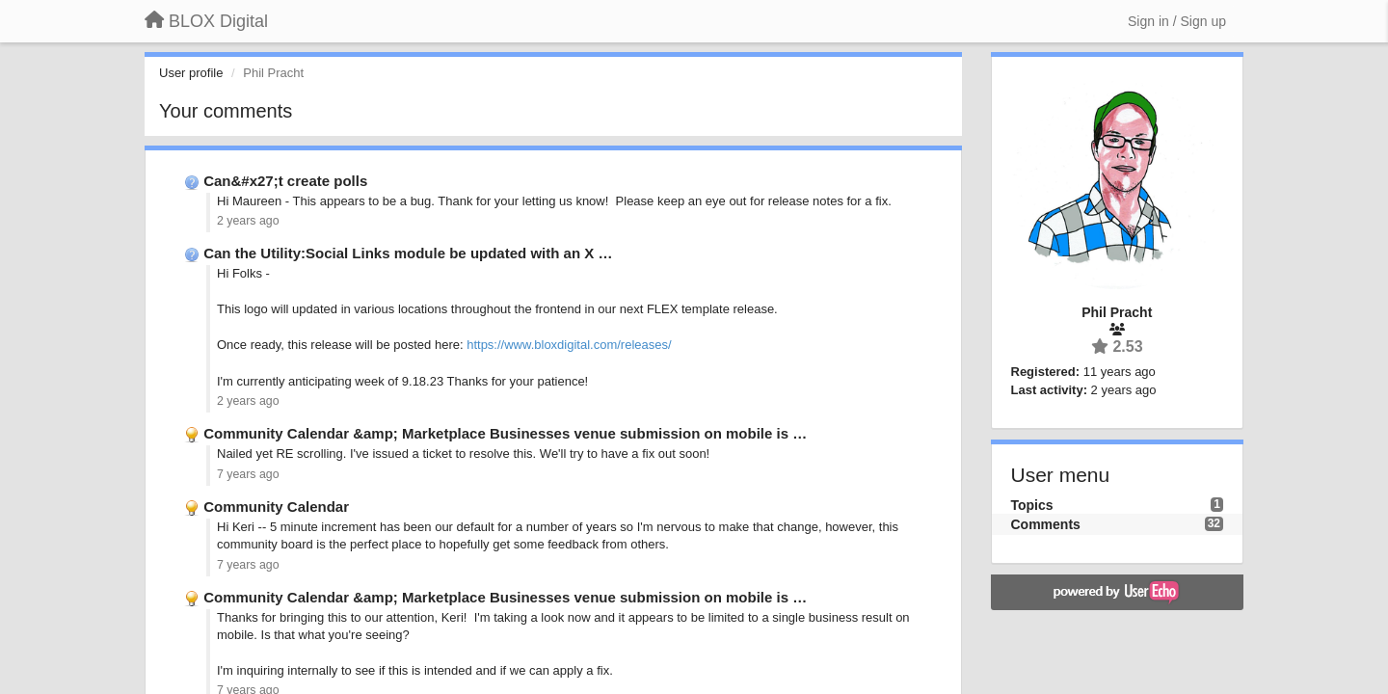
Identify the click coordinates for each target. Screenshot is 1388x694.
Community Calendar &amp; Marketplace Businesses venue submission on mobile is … (505, 433)
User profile (191, 73)
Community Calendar (276, 506)
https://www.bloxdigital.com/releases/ (569, 344)
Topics (1032, 505)
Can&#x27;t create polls (285, 181)
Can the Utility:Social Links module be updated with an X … (407, 253)
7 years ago (248, 474)
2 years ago (248, 220)
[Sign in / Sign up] (1177, 21)
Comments (1046, 524)
